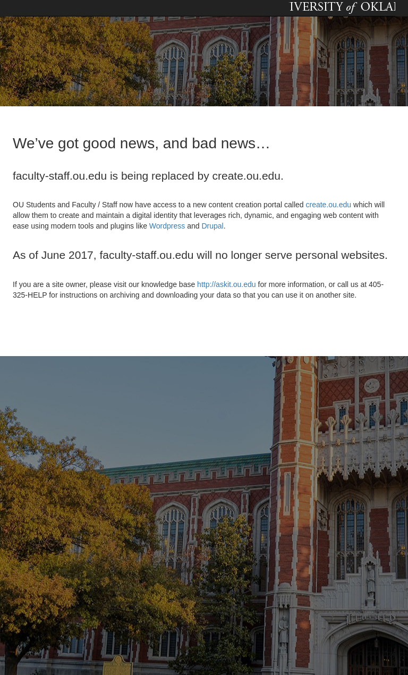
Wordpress (167, 226)
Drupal (212, 226)
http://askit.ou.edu (226, 284)
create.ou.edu (328, 204)
